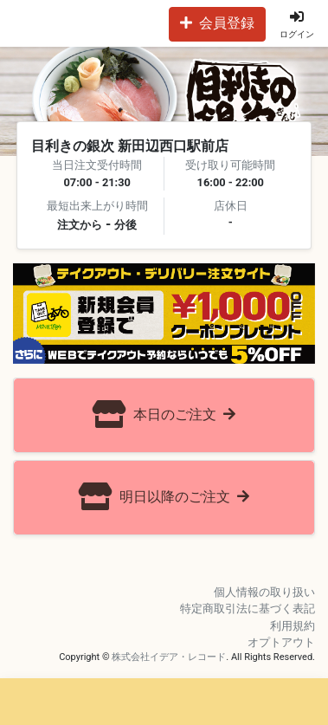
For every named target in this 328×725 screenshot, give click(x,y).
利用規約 (292, 625)
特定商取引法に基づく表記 (247, 608)
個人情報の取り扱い (264, 592)
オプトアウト (281, 642)
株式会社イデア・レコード (169, 657)
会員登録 (217, 23)
